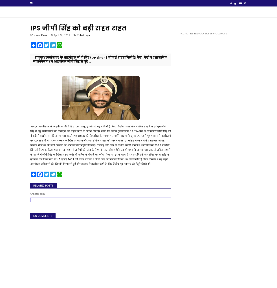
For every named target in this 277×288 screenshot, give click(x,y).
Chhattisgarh (84, 35)
